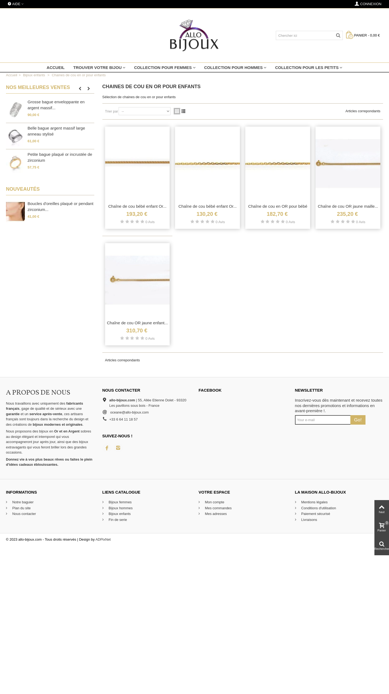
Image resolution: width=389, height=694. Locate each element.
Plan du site (21, 508)
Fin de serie (117, 520)
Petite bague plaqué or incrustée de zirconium (60, 157)
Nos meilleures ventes (38, 87)
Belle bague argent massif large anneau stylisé (56, 131)
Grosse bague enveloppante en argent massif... (56, 105)
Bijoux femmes (120, 502)
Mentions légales (314, 502)
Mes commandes (218, 508)
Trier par (111, 111)
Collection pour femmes (163, 67)
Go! (358, 419)
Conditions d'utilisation (318, 508)
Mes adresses (215, 514)
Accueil (56, 67)
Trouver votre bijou (97, 67)
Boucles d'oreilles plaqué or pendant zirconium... (60, 206)
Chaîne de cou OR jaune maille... (348, 206)
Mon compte (214, 502)
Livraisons (308, 520)
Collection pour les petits (306, 67)
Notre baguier (22, 502)
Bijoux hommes (120, 508)
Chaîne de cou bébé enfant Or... (137, 206)
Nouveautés (23, 189)
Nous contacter (23, 514)
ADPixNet (102, 539)
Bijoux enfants (119, 514)
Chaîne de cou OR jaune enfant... (137, 322)
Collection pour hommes (233, 67)
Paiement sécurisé (315, 514)
